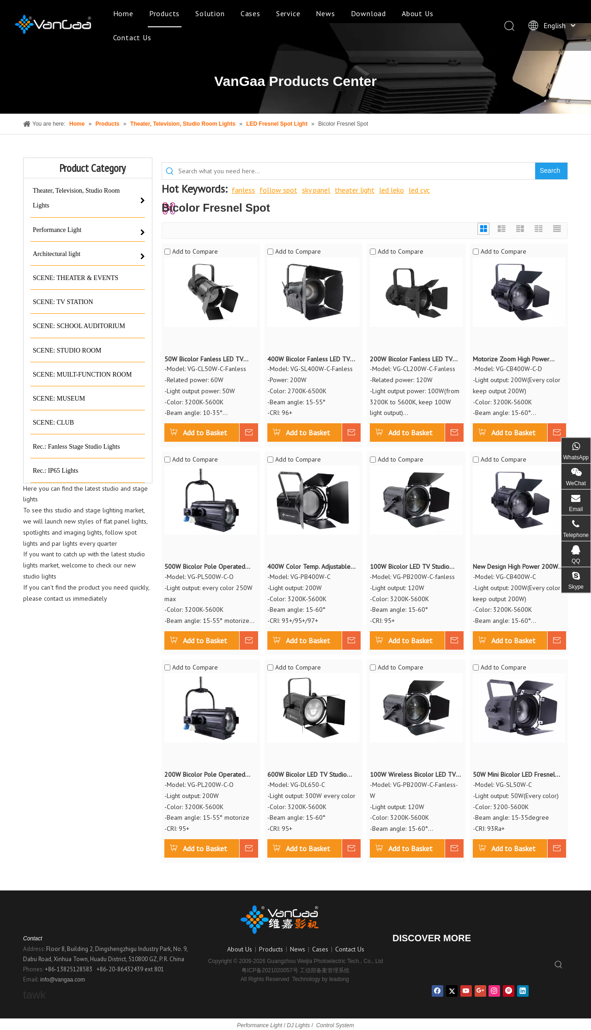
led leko (391, 190)
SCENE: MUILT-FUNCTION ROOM (82, 374)
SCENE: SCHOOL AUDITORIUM (79, 326)
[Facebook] (437, 991)
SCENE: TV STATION (63, 302)
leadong (339, 979)
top (571, 990)
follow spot (278, 190)
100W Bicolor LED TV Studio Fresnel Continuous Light (409, 567)
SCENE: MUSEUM (59, 398)
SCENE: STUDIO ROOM (67, 350)
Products (164, 13)
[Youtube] (466, 991)
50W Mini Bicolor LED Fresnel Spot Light (514, 775)
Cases (250, 13)
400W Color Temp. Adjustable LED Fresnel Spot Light (308, 567)
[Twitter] (452, 991)
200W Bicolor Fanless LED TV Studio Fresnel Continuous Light (413, 359)
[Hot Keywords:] (551, 171)
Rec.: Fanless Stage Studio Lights (76, 446)
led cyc (419, 190)
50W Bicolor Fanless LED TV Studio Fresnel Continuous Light (208, 359)
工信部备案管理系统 (325, 970)
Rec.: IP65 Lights (55, 470)
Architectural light (56, 253)
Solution (209, 13)
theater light (354, 190)
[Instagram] (494, 991)
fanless (243, 190)
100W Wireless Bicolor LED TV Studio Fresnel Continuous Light (413, 775)
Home (123, 13)
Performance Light (57, 229)
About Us (417, 13)
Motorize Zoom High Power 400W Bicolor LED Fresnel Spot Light (517, 359)
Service (288, 13)
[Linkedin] (523, 991)
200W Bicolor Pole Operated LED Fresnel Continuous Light (204, 775)
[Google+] (480, 991)
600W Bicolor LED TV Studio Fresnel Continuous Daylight (307, 775)
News (325, 13)
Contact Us (132, 37)
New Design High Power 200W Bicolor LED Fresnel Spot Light (515, 567)
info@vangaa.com (62, 979)
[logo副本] (295, 919)
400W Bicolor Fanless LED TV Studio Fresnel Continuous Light (311, 359)
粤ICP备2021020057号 (269, 970)
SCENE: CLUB (53, 422)
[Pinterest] (508, 991)
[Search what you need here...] (356, 171)
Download (368, 13)
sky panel (316, 190)
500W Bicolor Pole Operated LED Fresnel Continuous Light (204, 567)
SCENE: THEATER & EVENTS (75, 277)
